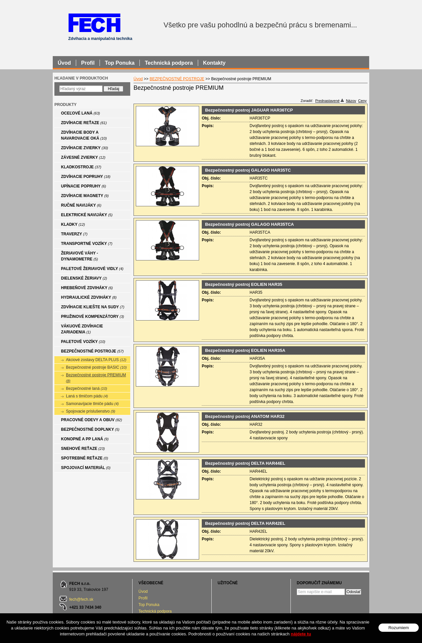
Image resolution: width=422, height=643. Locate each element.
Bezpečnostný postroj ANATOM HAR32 (245, 416)
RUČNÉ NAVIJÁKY (81, 205)
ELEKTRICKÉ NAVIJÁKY (86, 215)
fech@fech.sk (81, 599)
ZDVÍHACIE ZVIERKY (84, 148)
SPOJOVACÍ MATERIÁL (85, 467)
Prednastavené (329, 101)
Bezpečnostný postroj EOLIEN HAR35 (243, 284)
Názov (351, 101)
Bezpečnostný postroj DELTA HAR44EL (245, 463)
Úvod (143, 591)
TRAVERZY (74, 234)
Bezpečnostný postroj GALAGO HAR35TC (248, 170)
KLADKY (73, 224)
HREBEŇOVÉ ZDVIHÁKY (87, 288)
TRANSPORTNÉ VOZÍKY (86, 243)
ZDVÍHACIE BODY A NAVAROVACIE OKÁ (84, 135)
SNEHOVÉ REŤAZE (83, 448)
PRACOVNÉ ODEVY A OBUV (91, 420)
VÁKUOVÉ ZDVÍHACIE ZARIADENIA (82, 329)
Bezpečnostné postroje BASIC (96, 367)
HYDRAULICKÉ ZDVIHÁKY (89, 297)
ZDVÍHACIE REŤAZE (84, 122)
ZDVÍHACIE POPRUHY (85, 176)
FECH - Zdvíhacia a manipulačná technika (94, 23)
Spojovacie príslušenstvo (90, 411)
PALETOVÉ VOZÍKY (83, 341)
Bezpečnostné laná (86, 388)
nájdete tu (301, 633)
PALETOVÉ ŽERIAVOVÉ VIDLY (92, 268)
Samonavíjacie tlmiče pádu (92, 403)
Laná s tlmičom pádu (87, 396)
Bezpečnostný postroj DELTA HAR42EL (245, 523)
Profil (142, 598)
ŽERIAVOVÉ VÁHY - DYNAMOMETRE (79, 256)
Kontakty (214, 63)
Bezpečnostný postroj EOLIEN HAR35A (245, 350)
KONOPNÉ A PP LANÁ (84, 439)
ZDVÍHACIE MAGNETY (85, 195)
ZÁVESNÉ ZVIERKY (83, 157)
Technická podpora (155, 611)
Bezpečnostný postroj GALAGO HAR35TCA (249, 224)
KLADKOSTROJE (81, 167)
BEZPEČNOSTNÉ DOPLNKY (90, 429)
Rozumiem (398, 627)
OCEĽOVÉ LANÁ (80, 113)
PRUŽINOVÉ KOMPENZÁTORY (92, 316)
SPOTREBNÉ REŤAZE (84, 458)
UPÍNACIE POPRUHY (83, 186)
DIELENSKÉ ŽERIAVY (84, 278)
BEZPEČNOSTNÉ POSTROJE (92, 351)
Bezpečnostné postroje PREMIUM (96, 378)
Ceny (362, 101)
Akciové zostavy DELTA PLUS (96, 359)
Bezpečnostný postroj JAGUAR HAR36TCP (249, 110)
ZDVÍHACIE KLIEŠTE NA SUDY (92, 307)
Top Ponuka (148, 604)
